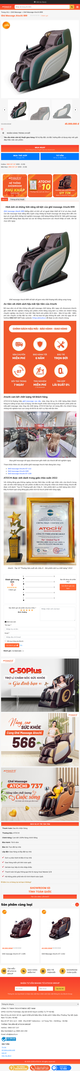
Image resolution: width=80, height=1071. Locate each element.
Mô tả (4, 199)
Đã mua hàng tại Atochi (15, 641)
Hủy (21, 645)
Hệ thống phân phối (8, 1050)
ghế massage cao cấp (32, 401)
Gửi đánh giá (12, 645)
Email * (7, 633)
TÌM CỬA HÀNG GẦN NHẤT (40, 897)
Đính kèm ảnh (10, 622)
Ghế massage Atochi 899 (14, 211)
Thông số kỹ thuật (17, 199)
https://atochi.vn (39, 318)
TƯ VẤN (60, 156)
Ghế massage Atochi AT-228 (19, 473)
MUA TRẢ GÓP (20, 156)
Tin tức (4, 1047)
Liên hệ (4, 1053)
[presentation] (4, 110)
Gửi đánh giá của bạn (68, 587)
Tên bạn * (8, 625)
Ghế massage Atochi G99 (18, 471)
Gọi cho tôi (60, 989)
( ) (14, 651)
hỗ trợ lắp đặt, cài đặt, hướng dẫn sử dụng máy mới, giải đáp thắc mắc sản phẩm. (41, 138)
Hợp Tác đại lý (6, 1056)
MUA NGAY (40, 148)
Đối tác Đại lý (40, 2)
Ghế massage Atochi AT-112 (19, 469)
